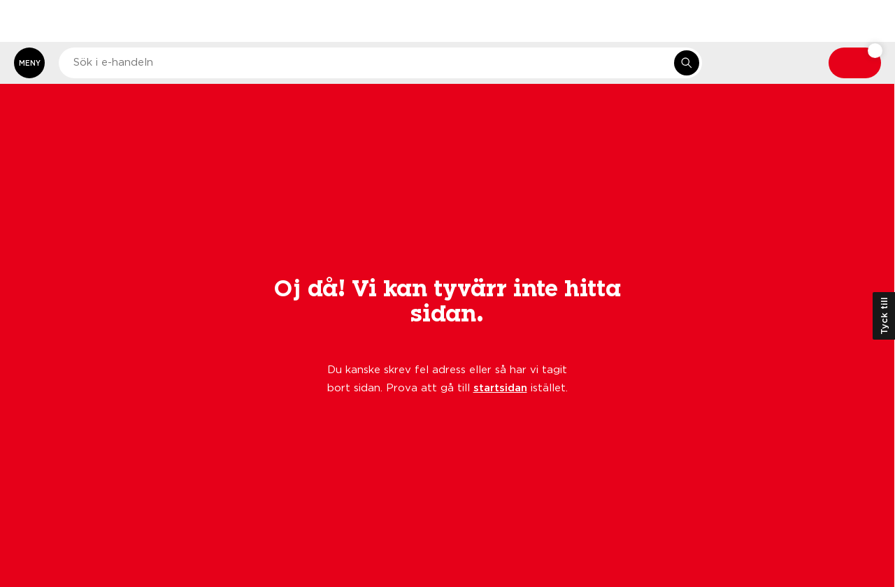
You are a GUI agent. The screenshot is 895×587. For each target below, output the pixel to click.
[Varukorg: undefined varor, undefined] (855, 63)
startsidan (500, 387)
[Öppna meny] (29, 63)
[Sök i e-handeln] (686, 62)
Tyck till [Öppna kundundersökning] (884, 316)
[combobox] (380, 63)
